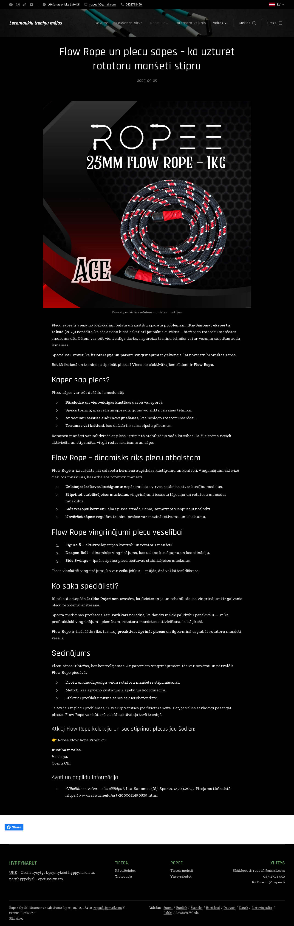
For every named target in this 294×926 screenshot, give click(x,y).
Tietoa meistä (181, 870)
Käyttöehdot (125, 870)
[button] (248, 23)
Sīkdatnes (16, 919)
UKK (13, 872)
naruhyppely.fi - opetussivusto (36, 879)
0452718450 (134, 4)
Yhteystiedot (181, 876)
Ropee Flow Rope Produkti (82, 739)
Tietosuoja (123, 876)
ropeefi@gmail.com (102, 4)
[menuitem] (112, 23)
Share (14, 827)
